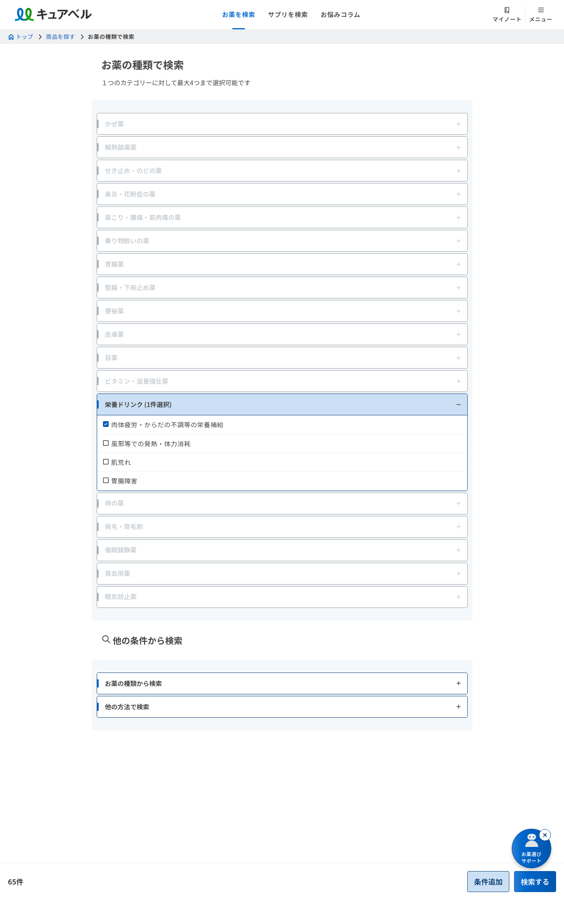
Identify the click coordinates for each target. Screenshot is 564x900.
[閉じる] (545, 835)
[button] (282, 404)
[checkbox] (282, 424)
